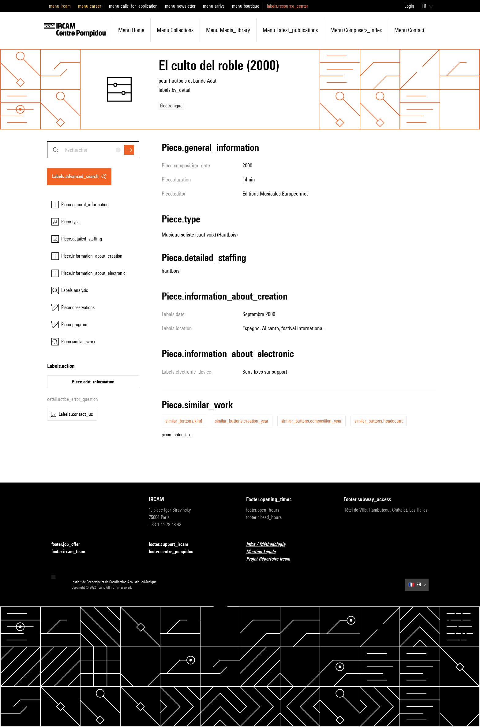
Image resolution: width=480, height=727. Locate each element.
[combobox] (93, 149)
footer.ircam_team (71, 552)
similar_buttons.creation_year (241, 421)
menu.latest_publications (290, 30)
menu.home (131, 30)
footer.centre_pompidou (175, 552)
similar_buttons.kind (184, 421)
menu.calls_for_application (133, 6)
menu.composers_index (356, 30)
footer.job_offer (69, 544)
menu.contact (409, 30)
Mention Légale (264, 552)
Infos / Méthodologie (269, 544)
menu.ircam (60, 6)
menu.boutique (245, 6)
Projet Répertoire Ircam (271, 559)
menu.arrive (214, 6)
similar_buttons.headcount (378, 421)
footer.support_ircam (172, 544)
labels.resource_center (287, 6)
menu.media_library (228, 30)
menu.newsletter (180, 6)
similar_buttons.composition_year (311, 421)
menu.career (89, 6)
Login (409, 6)
